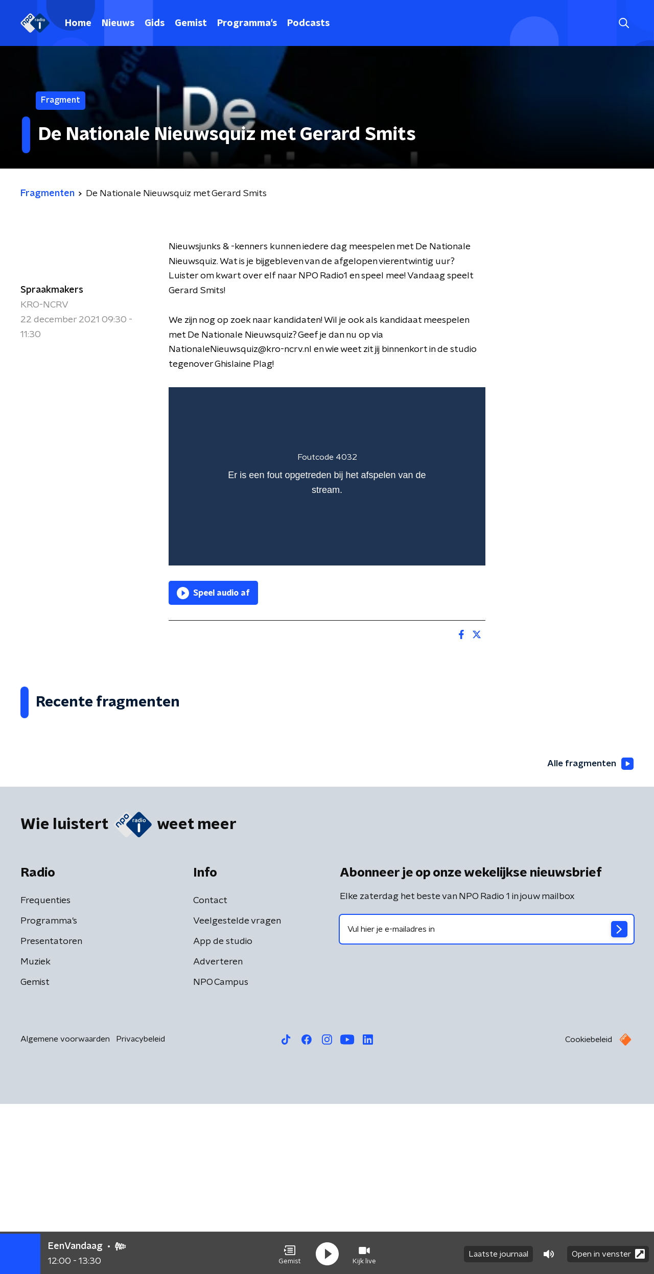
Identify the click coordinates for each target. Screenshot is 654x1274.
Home (78, 23)
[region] (327, 476)
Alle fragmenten (589, 933)
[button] (289, 1252)
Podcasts (308, 23)
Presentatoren (51, 1111)
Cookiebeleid (588, 1210)
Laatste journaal (498, 1252)
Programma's (247, 23)
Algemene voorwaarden (65, 1209)
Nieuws (118, 23)
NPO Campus (220, 1152)
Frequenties (45, 1070)
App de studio (222, 1111)
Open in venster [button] (608, 1252)
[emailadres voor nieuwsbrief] (487, 1099)
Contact (210, 1070)
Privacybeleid (140, 1209)
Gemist (191, 23)
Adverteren (218, 1132)
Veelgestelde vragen (237, 1091)
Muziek (35, 1132)
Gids (155, 23)
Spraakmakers (51, 290)
